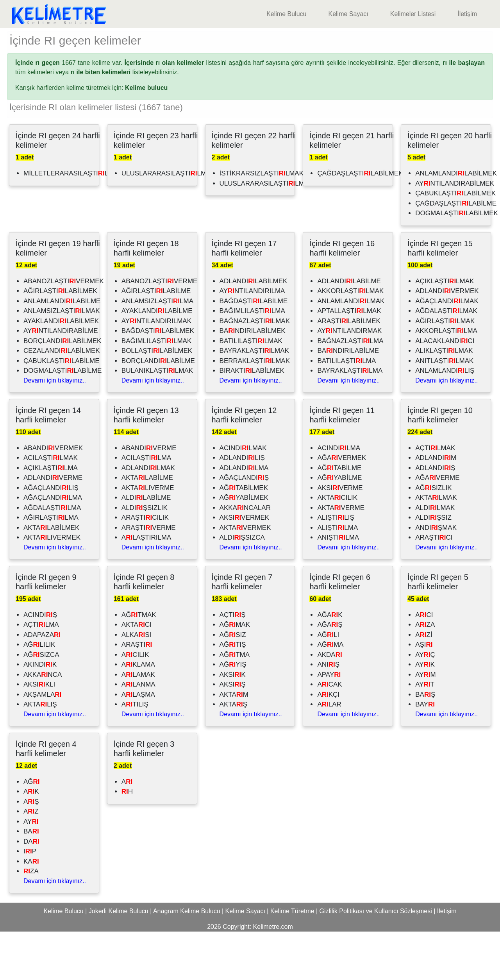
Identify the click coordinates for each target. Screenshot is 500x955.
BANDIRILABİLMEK (253, 354)
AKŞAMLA (42, 718)
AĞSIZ (233, 658)
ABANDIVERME (149, 471)
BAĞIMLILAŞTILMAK (156, 364)
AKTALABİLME (147, 501)
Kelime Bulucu (286, 14)
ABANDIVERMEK (53, 471)
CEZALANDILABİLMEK (61, 374)
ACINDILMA (338, 471)
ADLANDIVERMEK (447, 314)
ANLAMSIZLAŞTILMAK (61, 334)
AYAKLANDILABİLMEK (61, 344)
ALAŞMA (138, 718)
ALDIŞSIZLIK (144, 531)
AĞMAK (235, 648)
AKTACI (136, 648)
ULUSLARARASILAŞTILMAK (168, 196)
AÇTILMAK (435, 471)
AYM (425, 698)
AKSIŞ (233, 708)
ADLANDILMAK (148, 491)
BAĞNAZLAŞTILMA (350, 364)
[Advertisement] (250, 40)
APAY (329, 698)
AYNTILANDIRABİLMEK (454, 207)
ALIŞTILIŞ (335, 541)
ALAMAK (138, 698)
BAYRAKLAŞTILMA (349, 394)
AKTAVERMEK (245, 551)
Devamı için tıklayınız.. (54, 404)
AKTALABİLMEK (51, 551)
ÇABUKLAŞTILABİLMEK (455, 216)
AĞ (31, 805)
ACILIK (135, 678)
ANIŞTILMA (338, 561)
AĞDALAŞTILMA (52, 531)
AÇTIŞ (233, 638)
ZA (31, 894)
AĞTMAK (138, 638)
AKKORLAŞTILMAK (350, 314)
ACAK (329, 708)
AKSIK (233, 698)
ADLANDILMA (244, 491)
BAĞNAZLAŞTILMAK (255, 344)
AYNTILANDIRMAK (349, 354)
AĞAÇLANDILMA (52, 521)
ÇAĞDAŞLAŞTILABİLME (455, 227)
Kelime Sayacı (348, 14)
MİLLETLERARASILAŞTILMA (70, 196)
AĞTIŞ (233, 668)
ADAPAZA (42, 658)
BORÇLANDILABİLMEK (62, 364)
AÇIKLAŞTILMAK (444, 304)
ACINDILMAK (243, 471)
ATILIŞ (134, 727)
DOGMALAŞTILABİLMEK (456, 236)
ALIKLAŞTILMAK (444, 374)
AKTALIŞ (40, 727)
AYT (424, 708)
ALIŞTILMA (337, 551)
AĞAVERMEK (341, 481)
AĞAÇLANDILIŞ (51, 511)
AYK (425, 688)
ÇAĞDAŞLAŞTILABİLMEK (360, 196)
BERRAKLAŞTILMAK (255, 384)
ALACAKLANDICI (444, 364)
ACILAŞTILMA (146, 481)
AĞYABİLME (339, 501)
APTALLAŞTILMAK (349, 334)
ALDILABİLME (146, 521)
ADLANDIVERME (52, 501)
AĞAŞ (329, 648)
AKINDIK (40, 688)
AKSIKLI (39, 708)
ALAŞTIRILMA (146, 561)
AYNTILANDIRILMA (252, 314)
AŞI (423, 668)
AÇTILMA (41, 648)
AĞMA (330, 668)
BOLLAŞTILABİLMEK (156, 374)
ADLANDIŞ (435, 491)
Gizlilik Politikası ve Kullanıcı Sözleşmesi (376, 934)
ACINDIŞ (40, 638)
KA (31, 885)
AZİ (423, 658)
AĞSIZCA (41, 678)
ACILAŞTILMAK (50, 481)
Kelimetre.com (273, 950)
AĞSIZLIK (433, 511)
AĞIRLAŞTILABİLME (156, 314)
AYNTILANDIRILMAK (156, 344)
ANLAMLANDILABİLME (61, 324)
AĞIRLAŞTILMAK (445, 344)
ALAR (329, 727)
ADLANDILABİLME (349, 304)
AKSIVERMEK (245, 541)
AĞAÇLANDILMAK (447, 324)
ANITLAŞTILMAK (444, 384)
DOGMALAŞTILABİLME (62, 394)
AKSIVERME (339, 511)
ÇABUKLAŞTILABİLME (61, 384)
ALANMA (138, 708)
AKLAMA (138, 688)
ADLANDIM (435, 481)
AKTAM (234, 718)
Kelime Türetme (292, 934)
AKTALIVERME (147, 511)
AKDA (329, 678)
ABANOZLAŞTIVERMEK (63, 304)
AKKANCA (42, 698)
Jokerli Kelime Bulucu (118, 934)
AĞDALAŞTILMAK (446, 334)
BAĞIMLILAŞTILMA (252, 334)
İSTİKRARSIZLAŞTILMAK (262, 196)
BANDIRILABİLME (348, 374)
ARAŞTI (136, 668)
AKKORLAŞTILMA (446, 354)
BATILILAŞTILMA (346, 384)
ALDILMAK (435, 531)
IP (29, 874)
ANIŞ (328, 688)
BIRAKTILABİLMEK (252, 394)
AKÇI (328, 718)
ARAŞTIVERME (148, 551)
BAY (425, 727)
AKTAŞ (233, 727)
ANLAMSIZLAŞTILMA (157, 324)
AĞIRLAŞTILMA (51, 541)
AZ (31, 835)
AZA (425, 648)
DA (31, 865)
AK (31, 815)
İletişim (467, 14)
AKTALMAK (436, 521)
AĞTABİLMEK (244, 511)
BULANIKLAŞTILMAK (157, 394)
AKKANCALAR (245, 531)
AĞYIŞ (233, 688)
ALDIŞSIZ (433, 541)
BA (31, 854)
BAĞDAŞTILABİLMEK (157, 354)
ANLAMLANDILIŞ (444, 394)
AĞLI (328, 658)
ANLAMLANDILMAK (350, 324)
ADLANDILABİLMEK (254, 304)
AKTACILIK (337, 521)
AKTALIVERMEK (51, 561)
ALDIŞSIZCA (242, 561)
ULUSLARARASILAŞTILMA (264, 207)
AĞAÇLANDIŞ (244, 501)
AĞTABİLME (339, 491)
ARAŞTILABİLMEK (348, 344)
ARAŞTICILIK (145, 541)
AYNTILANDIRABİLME (60, 354)
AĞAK (329, 638)
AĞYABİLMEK (244, 521)
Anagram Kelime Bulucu (186, 934)
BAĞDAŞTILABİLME (254, 324)
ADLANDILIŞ (242, 481)
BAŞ (425, 718)
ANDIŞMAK (436, 551)
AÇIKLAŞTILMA (50, 491)
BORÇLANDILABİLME (158, 384)
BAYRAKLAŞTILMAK (254, 374)
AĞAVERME (437, 501)
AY (30, 845)
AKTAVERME (340, 531)
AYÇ (425, 678)
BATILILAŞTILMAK (251, 364)
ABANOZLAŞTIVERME (159, 304)
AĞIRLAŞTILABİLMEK (60, 314)
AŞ (31, 825)
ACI (424, 638)
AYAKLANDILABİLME (157, 334)
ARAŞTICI (433, 561)
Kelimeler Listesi (413, 14)
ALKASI (136, 658)
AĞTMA (235, 678)
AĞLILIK (39, 668)
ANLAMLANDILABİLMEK (456, 196)
